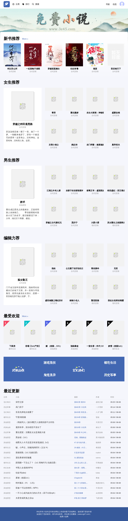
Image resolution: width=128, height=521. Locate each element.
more (25, 39)
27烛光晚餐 (78, 493)
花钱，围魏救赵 (80, 437)
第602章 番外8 (79, 402)
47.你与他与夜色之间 (81, 442)
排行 (28, 4)
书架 (107, 4)
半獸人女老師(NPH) (24, 468)
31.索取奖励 (78, 458)
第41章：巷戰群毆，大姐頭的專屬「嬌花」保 (81, 468)
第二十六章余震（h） (81, 488)
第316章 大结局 (80, 427)
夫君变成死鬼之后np (25, 498)
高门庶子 (19, 407)
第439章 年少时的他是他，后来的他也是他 (81, 432)
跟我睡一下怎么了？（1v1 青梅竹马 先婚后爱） (36, 463)
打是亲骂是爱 (79, 453)
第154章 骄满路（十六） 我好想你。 (81, 417)
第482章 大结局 (80, 407)
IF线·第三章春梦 (80, 498)
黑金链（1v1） (22, 437)
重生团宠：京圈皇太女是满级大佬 (30, 432)
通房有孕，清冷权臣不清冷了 (28, 427)
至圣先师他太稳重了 (24, 412)
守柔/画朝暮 (21, 417)
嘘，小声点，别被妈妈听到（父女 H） (32, 447)
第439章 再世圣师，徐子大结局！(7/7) (81, 412)
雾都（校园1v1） (23, 478)
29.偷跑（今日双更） (81, 448)
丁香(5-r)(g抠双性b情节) (81, 473)
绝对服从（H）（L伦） (26, 483)
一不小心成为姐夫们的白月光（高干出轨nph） (36, 493)
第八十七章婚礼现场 (81, 483)
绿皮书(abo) (21, 473)
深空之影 (19, 402)
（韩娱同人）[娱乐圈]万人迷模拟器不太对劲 (35, 422)
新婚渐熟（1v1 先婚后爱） (27, 453)
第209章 (77, 422)
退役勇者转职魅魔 (23, 458)
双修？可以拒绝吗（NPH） (27, 488)
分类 (18, 4)
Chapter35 (78, 478)
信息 (114, 4)
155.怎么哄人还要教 (81, 463)
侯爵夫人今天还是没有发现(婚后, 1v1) (32, 442)
